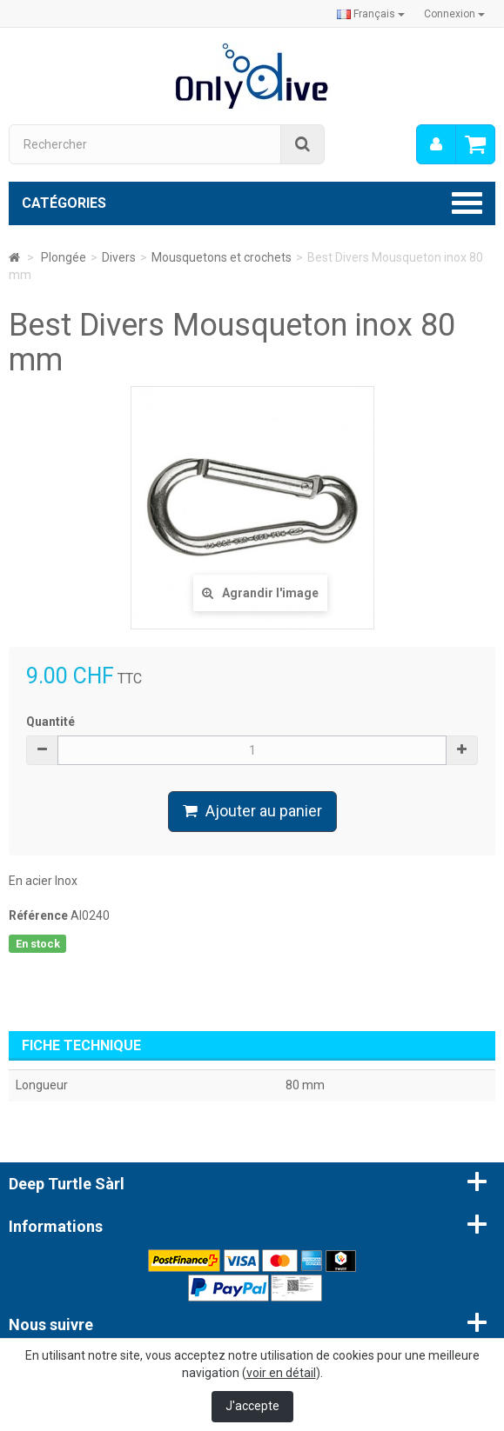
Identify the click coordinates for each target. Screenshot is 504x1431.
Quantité (50, 722)
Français (371, 14)
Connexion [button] (454, 14)
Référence (38, 915)
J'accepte (252, 1406)
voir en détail (281, 1373)
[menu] (436, 144)
